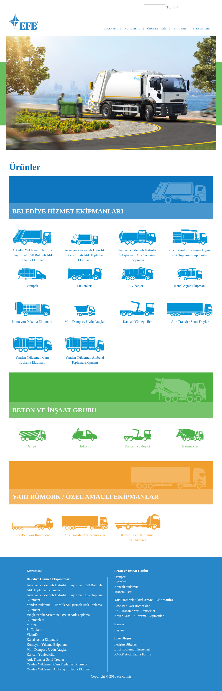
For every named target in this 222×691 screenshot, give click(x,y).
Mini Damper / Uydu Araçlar (47, 649)
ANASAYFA (110, 28)
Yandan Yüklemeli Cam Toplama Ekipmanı (57, 664)
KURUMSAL (132, 28)
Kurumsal (34, 571)
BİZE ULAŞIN (201, 28)
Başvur (119, 630)
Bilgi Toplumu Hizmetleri (132, 649)
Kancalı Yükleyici (126, 587)
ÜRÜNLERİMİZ (157, 28)
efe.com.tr (124, 676)
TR (168, 7)
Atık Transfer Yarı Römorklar (134, 611)
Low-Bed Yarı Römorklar (132, 606)
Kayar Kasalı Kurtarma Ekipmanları (139, 616)
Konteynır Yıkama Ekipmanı (47, 644)
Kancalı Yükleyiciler (41, 654)
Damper (120, 577)
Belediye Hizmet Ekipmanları (49, 579)
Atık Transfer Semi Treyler (45, 659)
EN (175, 7)
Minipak (32, 625)
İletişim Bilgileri (125, 644)
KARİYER (179, 28)
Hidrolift (120, 582)
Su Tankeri (34, 629)
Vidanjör (33, 634)
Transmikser (122, 592)
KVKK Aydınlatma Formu (132, 654)
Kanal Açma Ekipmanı (42, 639)
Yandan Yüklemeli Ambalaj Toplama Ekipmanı (59, 669)
